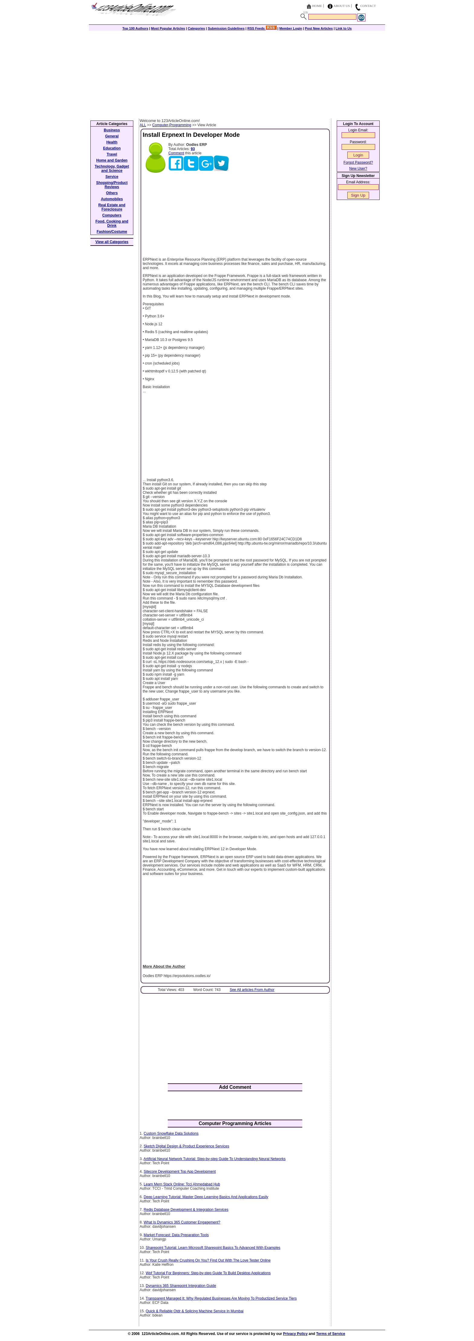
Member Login (290, 28)
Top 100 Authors (135, 28)
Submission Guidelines (226, 28)
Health (112, 142)
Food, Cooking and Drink (112, 223)
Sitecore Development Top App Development (180, 1171)
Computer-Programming (171, 125)
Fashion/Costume (112, 232)
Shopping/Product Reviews (112, 185)
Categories (196, 28)
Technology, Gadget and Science (112, 168)
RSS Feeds (262, 28)
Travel (112, 154)
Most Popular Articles (168, 28)
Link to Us (344, 28)
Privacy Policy (295, 1334)
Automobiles (112, 199)
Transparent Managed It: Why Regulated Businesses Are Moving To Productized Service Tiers (221, 1298)
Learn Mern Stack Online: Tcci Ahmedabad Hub (182, 1184)
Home (317, 6)
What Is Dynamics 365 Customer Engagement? (182, 1222)
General (112, 136)
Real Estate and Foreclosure (111, 207)
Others (112, 193)
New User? (358, 168)
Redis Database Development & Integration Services (186, 1210)
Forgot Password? (358, 162)
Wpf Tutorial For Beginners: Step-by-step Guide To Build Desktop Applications (208, 1273)
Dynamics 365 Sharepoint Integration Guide (181, 1286)
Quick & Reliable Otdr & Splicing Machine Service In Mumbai (194, 1311)
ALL (143, 125)
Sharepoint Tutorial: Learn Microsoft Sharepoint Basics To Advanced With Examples (213, 1248)
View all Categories (112, 242)
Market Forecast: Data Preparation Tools (176, 1235)
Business (112, 130)
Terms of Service (330, 1334)
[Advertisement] (237, 73)
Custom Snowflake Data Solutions (171, 1133)
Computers (111, 215)
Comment (176, 153)
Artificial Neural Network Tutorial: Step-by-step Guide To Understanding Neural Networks (215, 1159)
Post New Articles (319, 28)
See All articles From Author (252, 990)
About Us (341, 6)
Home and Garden (111, 160)
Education (112, 148)
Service (112, 177)
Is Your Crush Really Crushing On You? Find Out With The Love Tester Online (208, 1260)
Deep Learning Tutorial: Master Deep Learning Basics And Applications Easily (206, 1197)
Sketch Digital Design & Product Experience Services (186, 1146)
